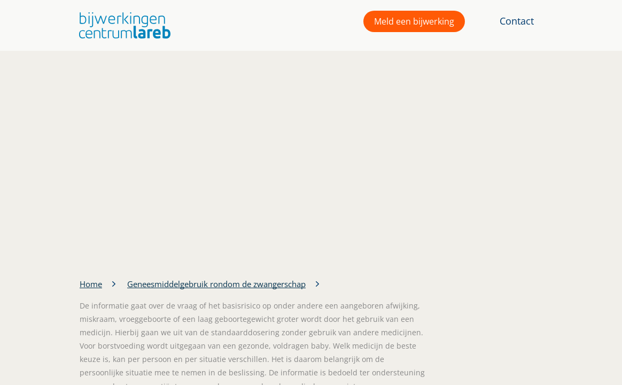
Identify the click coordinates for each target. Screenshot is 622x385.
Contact (517, 20)
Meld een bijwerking (414, 21)
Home (91, 284)
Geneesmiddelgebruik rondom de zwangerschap (216, 284)
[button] (122, 25)
